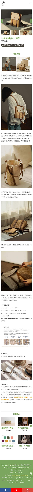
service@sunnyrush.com (20, 475)
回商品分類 (31, 473)
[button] (6, 32)
